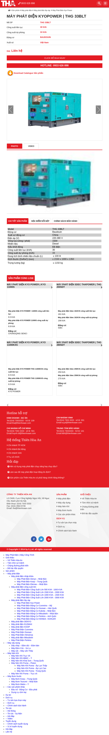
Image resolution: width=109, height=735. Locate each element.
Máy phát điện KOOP (20, 627)
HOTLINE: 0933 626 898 (54, 65)
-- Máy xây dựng (13, 643)
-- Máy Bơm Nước (14, 676)
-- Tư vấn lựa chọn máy (16, 700)
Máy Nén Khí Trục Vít (20, 656)
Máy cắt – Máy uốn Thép (22, 651)
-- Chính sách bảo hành (16, 705)
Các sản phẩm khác (65, 514)
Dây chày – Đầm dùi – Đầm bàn (25, 645)
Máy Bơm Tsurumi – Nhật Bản (24, 681)
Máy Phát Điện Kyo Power (62, 10)
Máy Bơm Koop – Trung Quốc (24, 679)
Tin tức (9, 708)
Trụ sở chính (13, 457)
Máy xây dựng (63, 502)
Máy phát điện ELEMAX (21, 624)
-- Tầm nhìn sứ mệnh (15, 563)
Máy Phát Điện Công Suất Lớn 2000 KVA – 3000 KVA (40, 597)
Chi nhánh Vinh (15, 453)
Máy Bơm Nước (64, 510)
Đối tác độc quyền (89, 513)
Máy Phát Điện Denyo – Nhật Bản (32, 579)
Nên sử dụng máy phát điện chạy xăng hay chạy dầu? (33, 466)
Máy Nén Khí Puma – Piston (23, 663)
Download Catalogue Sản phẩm (28, 73)
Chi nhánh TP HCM (16, 445)
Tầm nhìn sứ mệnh (89, 502)
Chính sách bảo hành (66, 531)
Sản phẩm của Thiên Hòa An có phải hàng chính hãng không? (37, 478)
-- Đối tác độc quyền (14, 568)
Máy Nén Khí (62, 506)
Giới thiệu (85, 494)
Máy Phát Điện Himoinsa (22, 635)
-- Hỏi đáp (10, 716)
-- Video (9, 718)
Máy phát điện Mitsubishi (22, 637)
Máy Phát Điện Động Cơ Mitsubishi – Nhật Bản (37, 613)
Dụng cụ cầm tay (18, 692)
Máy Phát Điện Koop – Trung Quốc (32, 581)
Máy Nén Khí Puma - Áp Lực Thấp (32, 665)
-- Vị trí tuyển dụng (14, 726)
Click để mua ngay (54, 58)
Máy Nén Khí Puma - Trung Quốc (31, 671)
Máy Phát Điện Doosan (21, 632)
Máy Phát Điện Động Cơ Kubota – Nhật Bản (36, 611)
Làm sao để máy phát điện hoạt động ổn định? (30, 472)
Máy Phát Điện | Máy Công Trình (20, 555)
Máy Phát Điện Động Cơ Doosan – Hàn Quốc (37, 608)
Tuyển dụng (11, 721)
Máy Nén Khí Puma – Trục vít (24, 673)
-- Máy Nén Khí (12, 653)
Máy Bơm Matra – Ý (20, 684)
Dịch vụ (60, 518)
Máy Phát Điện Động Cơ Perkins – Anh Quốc (36, 616)
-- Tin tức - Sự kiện (14, 713)
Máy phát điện (26, 10)
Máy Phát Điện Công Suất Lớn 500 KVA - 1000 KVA (39, 589)
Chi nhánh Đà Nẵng (16, 449)
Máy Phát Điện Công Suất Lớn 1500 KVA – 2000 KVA (40, 592)
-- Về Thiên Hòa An (14, 560)
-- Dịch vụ (10, 703)
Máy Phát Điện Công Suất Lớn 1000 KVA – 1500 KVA (40, 595)
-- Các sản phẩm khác (15, 687)
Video (31, 146)
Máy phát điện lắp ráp (42, 10)
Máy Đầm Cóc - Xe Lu (21, 648)
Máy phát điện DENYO (21, 621)
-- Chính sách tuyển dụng (17, 724)
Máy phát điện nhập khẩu (22, 576)
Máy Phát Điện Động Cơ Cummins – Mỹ (34, 605)
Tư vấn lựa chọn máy (66, 522)
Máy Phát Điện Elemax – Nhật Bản (32, 584)
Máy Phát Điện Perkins (21, 640)
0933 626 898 (26, 3)
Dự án (8, 695)
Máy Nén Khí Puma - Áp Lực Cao (31, 668)
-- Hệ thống (10, 711)
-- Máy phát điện (13, 573)
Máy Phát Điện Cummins (22, 629)
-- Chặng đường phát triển (17, 565)
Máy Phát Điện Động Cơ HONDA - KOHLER (36, 619)
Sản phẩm (16, 10)
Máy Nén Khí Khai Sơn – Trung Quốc (27, 661)
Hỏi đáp (9, 729)
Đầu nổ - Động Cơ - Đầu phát (24, 689)
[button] (8, 405)
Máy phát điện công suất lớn (23, 587)
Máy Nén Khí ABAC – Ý (21, 658)
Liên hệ (9, 732)
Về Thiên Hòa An (88, 498)
